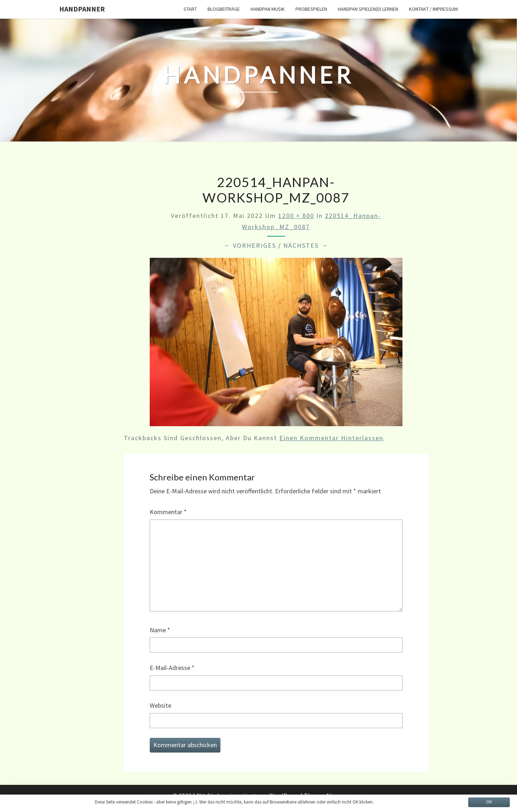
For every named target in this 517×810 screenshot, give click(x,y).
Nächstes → (305, 245)
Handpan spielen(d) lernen (368, 9)
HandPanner (82, 8)
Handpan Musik (268, 9)
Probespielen (311, 9)
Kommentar (168, 512)
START (190, 9)
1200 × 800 (296, 215)
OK (489, 802)
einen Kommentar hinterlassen (331, 438)
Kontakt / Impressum (433, 9)
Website (160, 705)
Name (160, 630)
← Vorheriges (250, 245)
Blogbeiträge (224, 9)
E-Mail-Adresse (172, 668)
